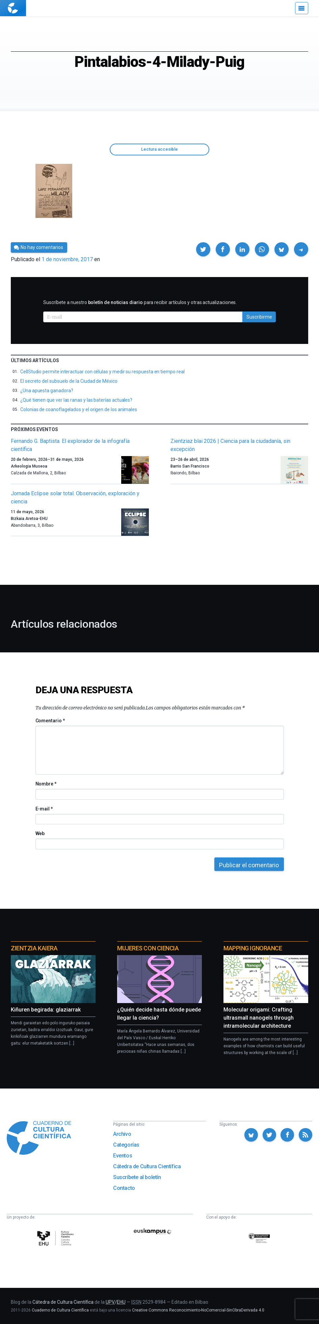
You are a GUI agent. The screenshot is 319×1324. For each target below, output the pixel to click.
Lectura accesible (159, 149)
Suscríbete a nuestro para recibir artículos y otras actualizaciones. (140, 302)
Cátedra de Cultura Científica (147, 1166)
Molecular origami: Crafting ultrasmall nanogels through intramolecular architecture (258, 1017)
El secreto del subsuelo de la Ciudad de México (68, 381)
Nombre (45, 783)
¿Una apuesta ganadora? (46, 390)
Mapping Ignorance (252, 948)
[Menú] (301, 8)
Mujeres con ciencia (148, 948)
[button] (203, 249)
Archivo (122, 1134)
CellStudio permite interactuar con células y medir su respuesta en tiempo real (102, 371)
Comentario (50, 720)
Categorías (126, 1145)
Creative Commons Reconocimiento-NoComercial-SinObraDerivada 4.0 (198, 1310)
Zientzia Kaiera (34, 948)
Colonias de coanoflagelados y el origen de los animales (78, 409)
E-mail (44, 808)
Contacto (124, 1188)
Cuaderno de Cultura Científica (60, 1310)
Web (40, 833)
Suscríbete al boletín (137, 1177)
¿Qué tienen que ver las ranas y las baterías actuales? (76, 400)
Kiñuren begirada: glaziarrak (46, 1009)
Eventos (122, 1155)
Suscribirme (259, 317)
